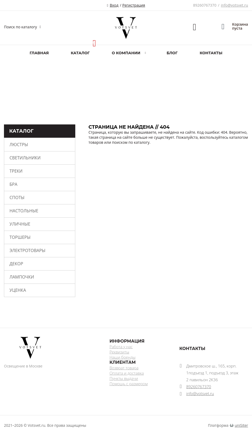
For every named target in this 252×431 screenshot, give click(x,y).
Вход (114, 5)
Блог (172, 53)
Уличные (20, 224)
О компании (126, 53)
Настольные (24, 211)
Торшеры (20, 237)
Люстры (19, 144)
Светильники (25, 158)
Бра (13, 184)
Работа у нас (121, 346)
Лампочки (22, 277)
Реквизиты (119, 351)
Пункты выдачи (123, 378)
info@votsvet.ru (234, 5)
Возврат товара (123, 367)
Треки (16, 171)
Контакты (211, 53)
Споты (17, 197)
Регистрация (133, 5)
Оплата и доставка (126, 373)
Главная (39, 53)
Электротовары (27, 250)
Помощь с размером (128, 383)
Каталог (80, 53)
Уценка (18, 290)
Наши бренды (122, 357)
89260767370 (204, 5)
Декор (16, 264)
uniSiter (241, 425)
